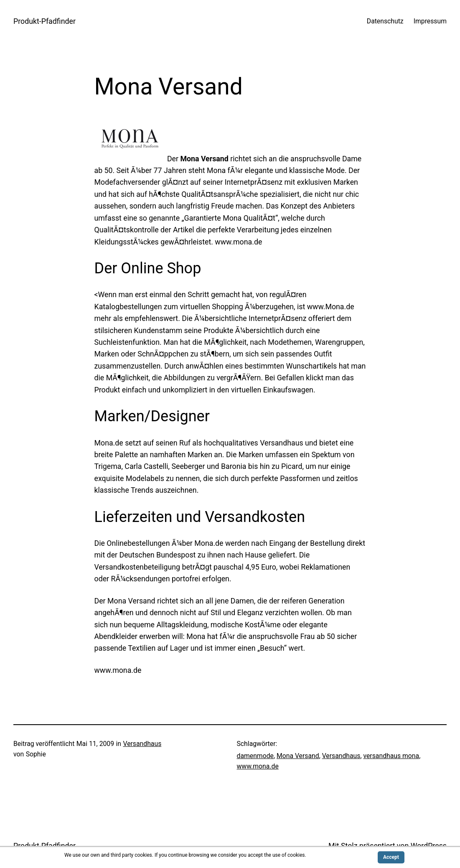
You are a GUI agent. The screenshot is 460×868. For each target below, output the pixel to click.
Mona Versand (298, 756)
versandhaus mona (391, 756)
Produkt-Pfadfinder (44, 21)
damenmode (255, 756)
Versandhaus (142, 744)
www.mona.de (258, 766)
